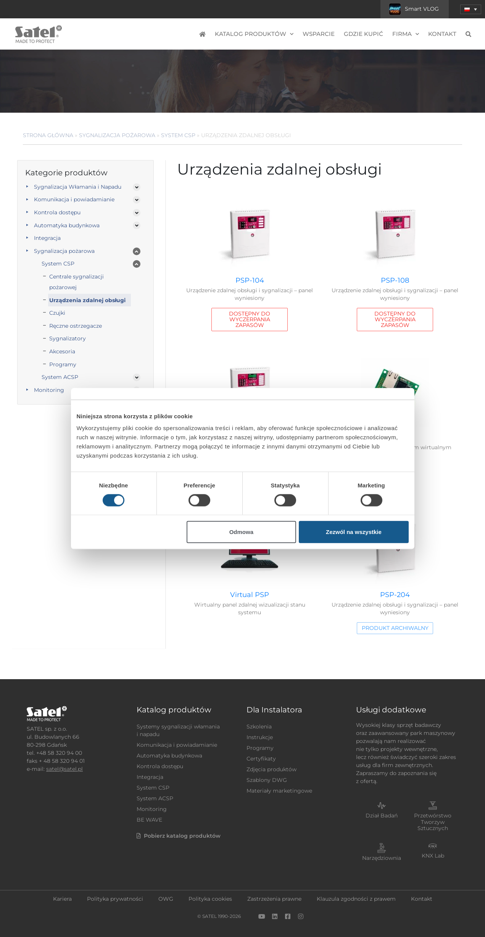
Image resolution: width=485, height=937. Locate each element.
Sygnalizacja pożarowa (117, 135)
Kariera (62, 898)
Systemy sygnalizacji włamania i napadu (178, 730)
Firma (405, 34)
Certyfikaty (261, 758)
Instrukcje (260, 737)
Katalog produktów (254, 34)
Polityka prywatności (115, 898)
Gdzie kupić (363, 33)
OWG (165, 898)
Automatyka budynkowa (67, 225)
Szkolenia (259, 726)
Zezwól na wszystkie (354, 532)
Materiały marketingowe (279, 790)
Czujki (57, 312)
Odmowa (241, 532)
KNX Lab (433, 855)
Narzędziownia (381, 857)
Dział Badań (382, 815)
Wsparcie (319, 33)
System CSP (178, 135)
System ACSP (60, 377)
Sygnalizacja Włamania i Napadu (77, 186)
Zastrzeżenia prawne (274, 898)
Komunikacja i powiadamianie (74, 199)
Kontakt (442, 33)
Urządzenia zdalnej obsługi (87, 300)
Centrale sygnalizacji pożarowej (76, 282)
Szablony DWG (267, 780)
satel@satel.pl (64, 768)
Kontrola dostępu (57, 212)
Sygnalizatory (67, 338)
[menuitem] (470, 9)
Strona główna (48, 135)
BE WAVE (149, 819)
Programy (62, 364)
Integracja (47, 238)
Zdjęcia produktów (271, 769)
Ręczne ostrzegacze (75, 325)
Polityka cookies (210, 898)
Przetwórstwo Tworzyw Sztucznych (432, 822)
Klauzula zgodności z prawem (356, 898)
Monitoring (152, 809)
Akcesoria (62, 351)
